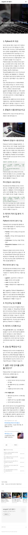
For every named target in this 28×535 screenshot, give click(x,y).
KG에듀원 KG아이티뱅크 (12, 423)
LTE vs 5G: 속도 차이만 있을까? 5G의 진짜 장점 (11, 466)
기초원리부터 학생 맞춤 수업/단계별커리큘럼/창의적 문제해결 (9, 436)
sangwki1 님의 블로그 (6, 1)
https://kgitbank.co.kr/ (9, 420)
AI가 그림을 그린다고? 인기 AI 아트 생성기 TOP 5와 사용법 (11, 457)
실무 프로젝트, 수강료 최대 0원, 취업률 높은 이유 (14, 425)
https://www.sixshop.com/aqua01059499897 (12, 431)
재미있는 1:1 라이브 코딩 (9, 433)
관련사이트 (3, 527)
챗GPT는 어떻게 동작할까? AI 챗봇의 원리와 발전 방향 (11, 453)
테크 (5, 449)
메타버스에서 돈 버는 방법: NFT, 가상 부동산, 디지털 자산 (11, 461)
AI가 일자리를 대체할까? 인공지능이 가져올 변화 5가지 (11, 470)
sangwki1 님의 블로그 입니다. (9, 511)
